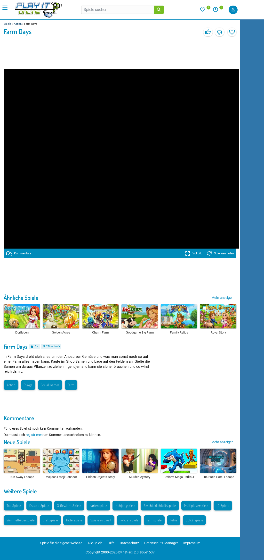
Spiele (7, 23)
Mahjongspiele (125, 505)
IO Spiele (222, 505)
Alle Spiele (95, 543)
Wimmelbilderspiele (20, 520)
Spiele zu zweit (101, 520)
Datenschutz (129, 543)
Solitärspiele (194, 520)
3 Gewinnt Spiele (69, 505)
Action (18, 23)
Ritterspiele (74, 520)
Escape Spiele (39, 505)
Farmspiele (154, 520)
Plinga (28, 385)
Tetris (173, 520)
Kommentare (18, 253)
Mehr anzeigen (222, 298)
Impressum (191, 543)
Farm (71, 385)
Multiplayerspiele (196, 505)
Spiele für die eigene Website (61, 543)
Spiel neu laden (220, 253)
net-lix (127, 552)
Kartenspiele (98, 505)
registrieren (34, 435)
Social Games (50, 385)
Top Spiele (14, 505)
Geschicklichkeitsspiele (160, 505)
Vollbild (193, 253)
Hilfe (111, 543)
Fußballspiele (129, 520)
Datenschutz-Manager (161, 543)
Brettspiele (50, 520)
